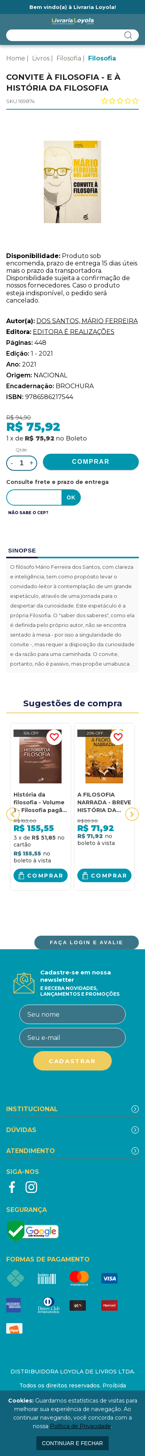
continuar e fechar (72, 1443)
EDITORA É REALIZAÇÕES (73, 332)
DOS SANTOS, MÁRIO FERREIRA (87, 321)
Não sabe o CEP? (28, 512)
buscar (128, 35)
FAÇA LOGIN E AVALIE (86, 942)
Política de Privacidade (80, 1426)
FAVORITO (54, 737)
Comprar (45, 875)
